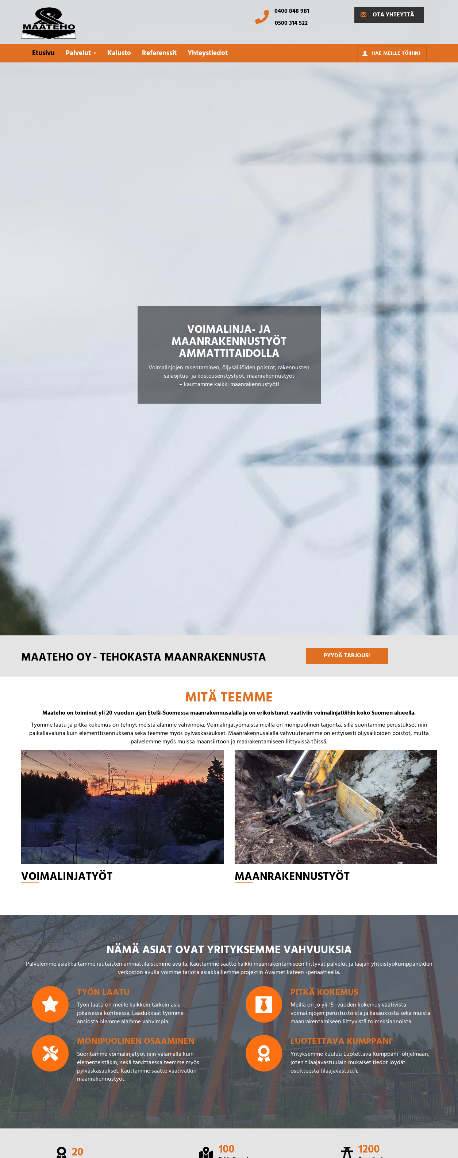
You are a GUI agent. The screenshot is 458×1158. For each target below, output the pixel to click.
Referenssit (159, 53)
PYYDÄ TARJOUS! (347, 656)
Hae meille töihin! (391, 53)
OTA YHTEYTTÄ (387, 15)
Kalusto (119, 53)
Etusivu (43, 53)
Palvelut (81, 53)
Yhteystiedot (208, 53)
